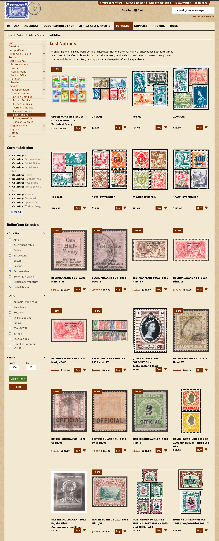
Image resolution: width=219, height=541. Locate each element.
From (12, 363)
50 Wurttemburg (103, 197)
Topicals (20, 35)
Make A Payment (183, 3)
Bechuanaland (22, 271)
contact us (201, 3)
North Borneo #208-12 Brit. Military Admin (150, 523)
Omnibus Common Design (25, 345)
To (27, 363)
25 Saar (97, 116)
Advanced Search (203, 16)
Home (9, 35)
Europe (18, 333)
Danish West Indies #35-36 (191, 442)
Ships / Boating (22, 317)
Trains (17, 323)
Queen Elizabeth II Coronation (145, 362)
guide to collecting (159, 3)
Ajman (17, 239)
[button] (84, 128)
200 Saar (57, 197)
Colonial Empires (36, 35)
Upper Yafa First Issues (69, 120)
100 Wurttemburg (185, 197)
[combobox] (193, 10)
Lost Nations (21, 338)
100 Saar (179, 116)
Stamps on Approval (111, 3)
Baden (17, 250)
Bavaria (18, 266)
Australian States (24, 245)
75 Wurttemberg (144, 197)
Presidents (20, 307)
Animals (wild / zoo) (25, 302)
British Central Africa (26, 282)
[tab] (26, 266)
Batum (18, 260)
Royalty (18, 312)
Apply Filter (18, 378)
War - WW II (20, 328)
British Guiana (22, 287)
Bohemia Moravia (24, 276)
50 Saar (137, 116)
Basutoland (20, 255)
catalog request (135, 3)
